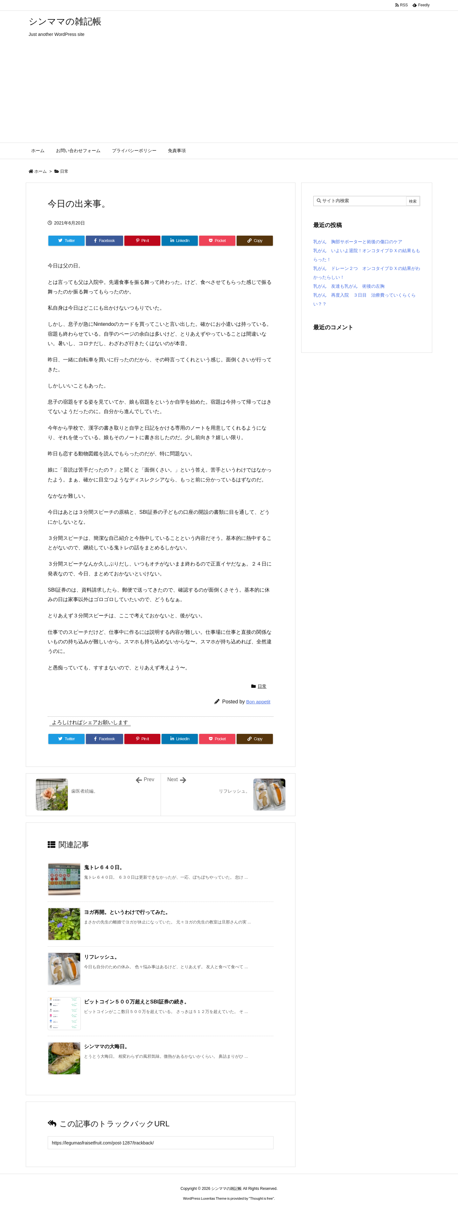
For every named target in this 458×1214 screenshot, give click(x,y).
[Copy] (255, 241)
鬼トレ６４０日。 (104, 867)
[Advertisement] (229, 94)
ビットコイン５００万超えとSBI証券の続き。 (136, 1001)
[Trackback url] (161, 1142)
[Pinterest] (142, 241)
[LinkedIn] (180, 241)
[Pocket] (217, 241)
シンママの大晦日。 (107, 1046)
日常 (64, 171)
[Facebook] (104, 241)
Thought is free (261, 1198)
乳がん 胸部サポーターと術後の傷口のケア (357, 241)
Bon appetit (258, 701)
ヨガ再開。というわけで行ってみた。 (127, 912)
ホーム (40, 171)
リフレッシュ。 (102, 957)
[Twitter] (66, 241)
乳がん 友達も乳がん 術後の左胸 (349, 286)
